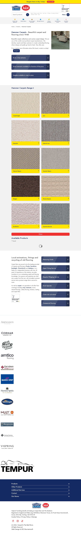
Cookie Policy (15, 517)
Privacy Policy (25, 517)
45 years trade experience (15, 22)
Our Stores (15, 496)
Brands (18, 26)
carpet (19, 286)
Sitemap (34, 517)
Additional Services (18, 490)
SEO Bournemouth (27, 529)
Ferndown (33, 266)
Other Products (16, 487)
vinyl (24, 288)
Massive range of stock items (32, 22)
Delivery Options (23, 21)
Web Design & (16, 529)
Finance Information (49, 22)
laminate (28, 288)
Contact (14, 493)
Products (14, 484)
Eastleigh (14, 268)
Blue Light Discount (40, 21)
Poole (28, 266)
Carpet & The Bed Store (25, 525)
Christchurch (21, 268)
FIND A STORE (50, 1)
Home (12, 26)
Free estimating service (57, 22)
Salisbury (31, 268)
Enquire (16, 51)
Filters (40, 234)
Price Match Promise (66, 22)
